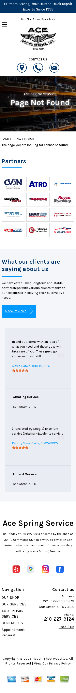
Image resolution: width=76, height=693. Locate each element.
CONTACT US (12, 623)
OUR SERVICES (14, 604)
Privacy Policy (60, 663)
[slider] (20, 370)
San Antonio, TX (24, 406)
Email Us (66, 627)
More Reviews (19, 311)
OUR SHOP (10, 597)
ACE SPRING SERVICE (40, 94)
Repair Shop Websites (50, 658)
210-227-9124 (30, 534)
